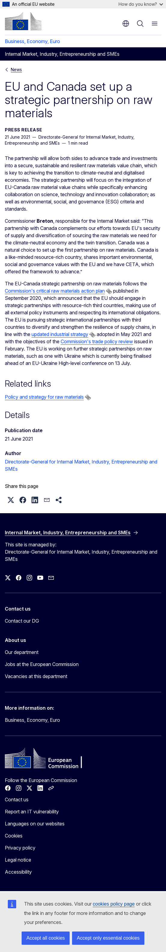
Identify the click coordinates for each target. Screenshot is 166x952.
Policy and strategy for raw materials (44, 397)
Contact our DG (22, 621)
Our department (21, 652)
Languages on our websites (35, 824)
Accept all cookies (45, 938)
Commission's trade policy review (97, 341)
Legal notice (18, 860)
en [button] (125, 23)
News (16, 69)
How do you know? (141, 4)
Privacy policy (20, 848)
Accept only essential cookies (108, 938)
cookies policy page (114, 903)
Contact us (17, 799)
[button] (11, 500)
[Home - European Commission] (23, 21)
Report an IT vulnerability (32, 812)
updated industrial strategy (60, 334)
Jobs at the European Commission (42, 664)
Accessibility (18, 872)
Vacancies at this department (36, 676)
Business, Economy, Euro (32, 41)
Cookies (14, 836)
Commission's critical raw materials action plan (55, 291)
